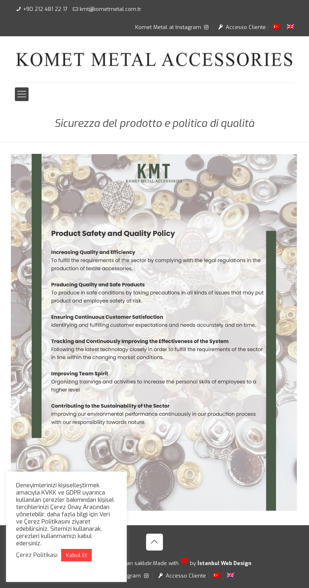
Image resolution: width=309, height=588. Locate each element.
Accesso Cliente (241, 27)
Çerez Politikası (37, 555)
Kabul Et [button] (76, 555)
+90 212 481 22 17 (45, 9)
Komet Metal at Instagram (172, 27)
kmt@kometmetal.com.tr (110, 9)
